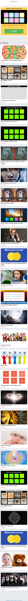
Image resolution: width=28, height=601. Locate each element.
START (14, 31)
